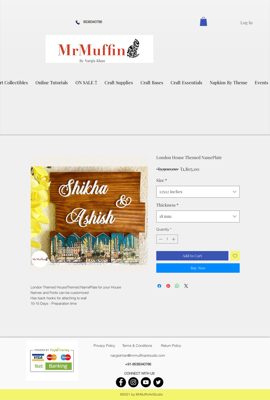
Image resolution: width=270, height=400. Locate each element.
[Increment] (174, 239)
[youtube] (146, 382)
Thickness (167, 205)
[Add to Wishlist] (235, 255)
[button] (119, 82)
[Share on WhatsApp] (177, 286)
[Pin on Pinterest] (168, 286)
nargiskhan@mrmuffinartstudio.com (137, 355)
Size (161, 180)
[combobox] (198, 192)
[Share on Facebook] (159, 286)
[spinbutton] (167, 239)
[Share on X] (186, 286)
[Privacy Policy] (104, 345)
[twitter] (158, 382)
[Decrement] (160, 239)
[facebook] (121, 382)
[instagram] (133, 382)
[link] (203, 21)
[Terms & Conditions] (137, 345)
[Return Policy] (171, 345)
